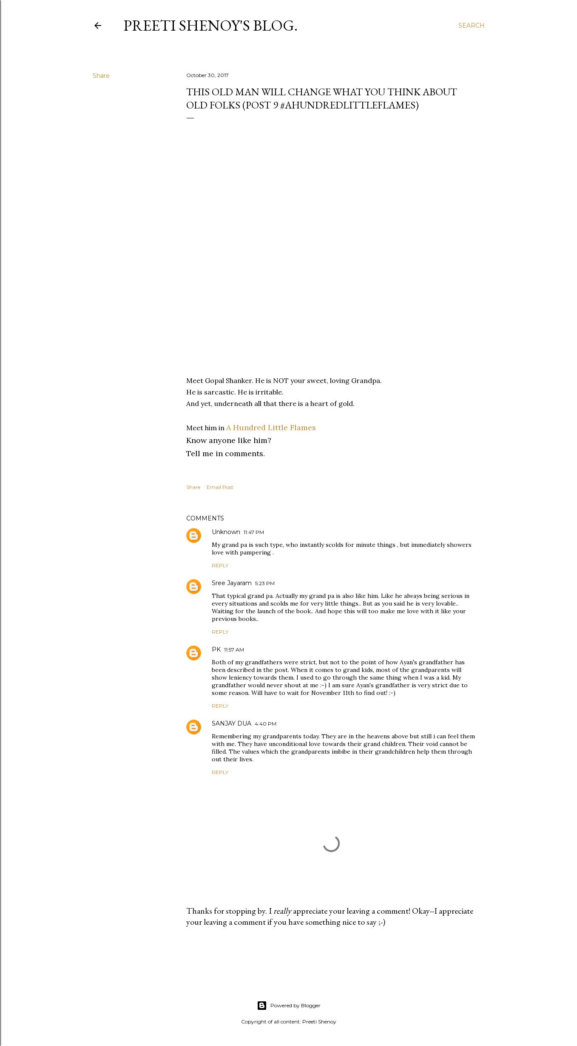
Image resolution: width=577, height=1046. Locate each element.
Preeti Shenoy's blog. (210, 25)
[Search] (471, 25)
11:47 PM (254, 532)
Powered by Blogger (289, 1005)
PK (216, 649)
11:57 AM (234, 649)
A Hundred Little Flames (271, 427)
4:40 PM (265, 723)
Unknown (226, 532)
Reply (220, 565)
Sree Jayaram (232, 583)
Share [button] (101, 76)
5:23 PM (265, 583)
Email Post (220, 487)
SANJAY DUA (231, 723)
